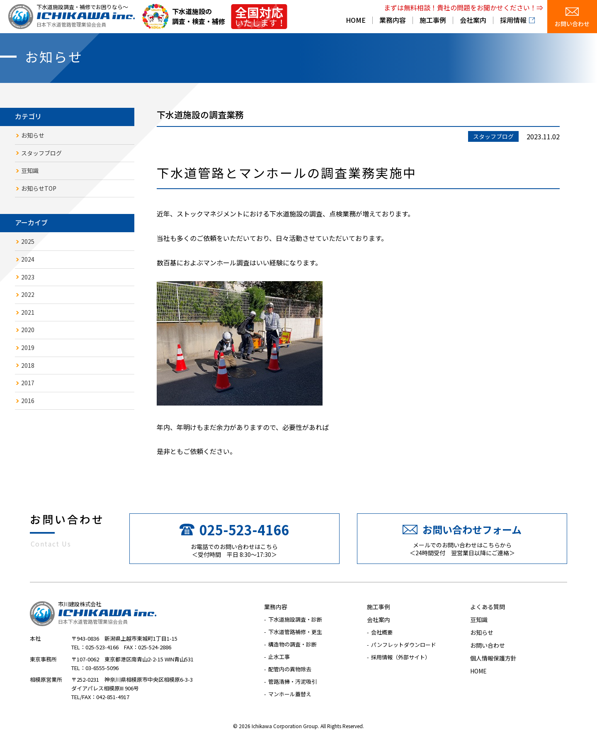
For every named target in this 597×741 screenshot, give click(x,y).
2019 (27, 347)
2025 (27, 241)
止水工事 (279, 657)
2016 (27, 400)
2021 (27, 312)
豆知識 (30, 170)
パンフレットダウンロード (403, 645)
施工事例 (433, 21)
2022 (27, 294)
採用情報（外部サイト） (400, 657)
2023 (27, 277)
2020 (27, 330)
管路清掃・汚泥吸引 (292, 681)
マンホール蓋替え (289, 694)
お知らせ (32, 135)
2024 (27, 259)
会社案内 (473, 21)
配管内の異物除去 (289, 669)
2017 (27, 383)
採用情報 (513, 21)
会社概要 (382, 632)
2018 (27, 365)
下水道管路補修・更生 (295, 632)
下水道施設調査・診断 (295, 619)
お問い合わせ (572, 23)
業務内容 (392, 21)
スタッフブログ (41, 153)
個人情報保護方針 (493, 658)
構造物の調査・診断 (292, 644)
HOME (356, 21)
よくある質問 (487, 607)
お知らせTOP (38, 188)
